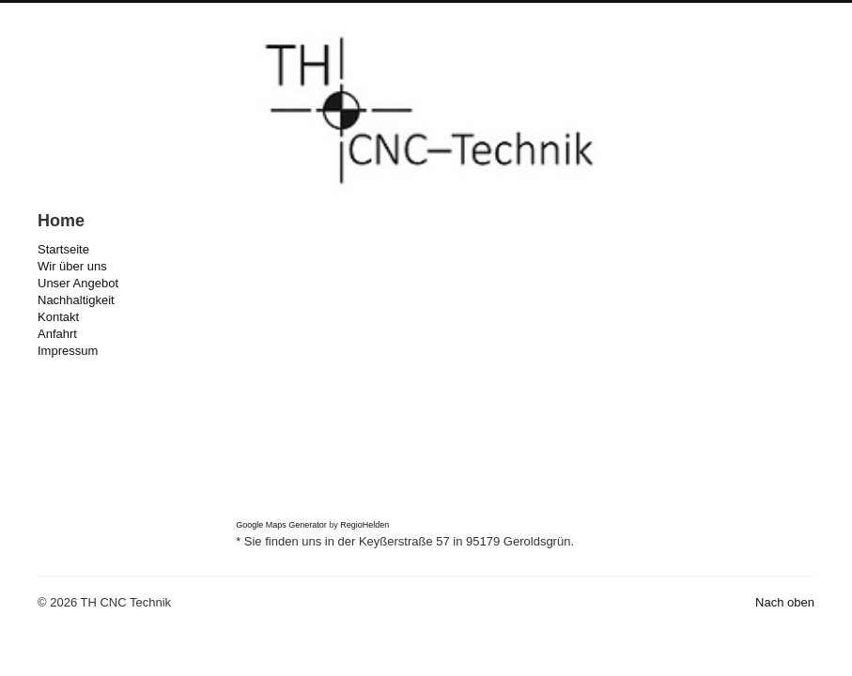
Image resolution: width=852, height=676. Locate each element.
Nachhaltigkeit (76, 300)
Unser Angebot (78, 283)
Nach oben (784, 602)
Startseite (63, 249)
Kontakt (58, 317)
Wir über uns (72, 266)
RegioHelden (364, 525)
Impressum (68, 351)
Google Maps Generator (281, 525)
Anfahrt (57, 334)
